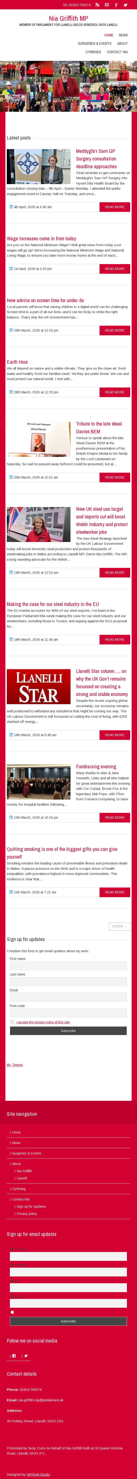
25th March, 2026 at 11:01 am (34, 477)
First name (18, 959)
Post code (17, 1006)
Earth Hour (17, 361)
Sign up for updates (31, 1206)
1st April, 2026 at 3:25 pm (31, 269)
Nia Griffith (24, 1171)
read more (115, 207)
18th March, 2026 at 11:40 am (34, 639)
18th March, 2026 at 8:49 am (33, 735)
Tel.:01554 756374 (76, 5)
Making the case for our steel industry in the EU (53, 604)
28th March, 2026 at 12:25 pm (34, 392)
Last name (17, 974)
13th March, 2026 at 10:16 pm (34, 817)
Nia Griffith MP (68, 18)
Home (108, 35)
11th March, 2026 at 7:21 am (33, 892)
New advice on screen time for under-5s (45, 300)
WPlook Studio (38, 1474)
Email (14, 990)
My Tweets (15, 1065)
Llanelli (22, 1178)
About (122, 43)
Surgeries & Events (94, 43)
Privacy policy (27, 1214)
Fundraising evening (96, 766)
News (123, 35)
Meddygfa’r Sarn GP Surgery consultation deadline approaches (96, 158)
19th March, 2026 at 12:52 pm (34, 572)
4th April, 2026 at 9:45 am (31, 207)
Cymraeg (93, 51)
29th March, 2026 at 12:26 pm (34, 330)
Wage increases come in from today (41, 238)
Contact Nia (117, 51)
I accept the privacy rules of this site (43, 1022)
